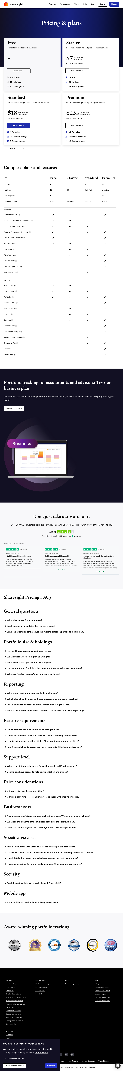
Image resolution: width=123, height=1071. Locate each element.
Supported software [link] (14, 1017)
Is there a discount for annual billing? (24, 791)
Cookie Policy (78, 1067)
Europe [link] (61, 1061)
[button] (118, 1066)
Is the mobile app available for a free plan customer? (32, 902)
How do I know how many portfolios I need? (27, 651)
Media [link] (8, 1038)
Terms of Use (68, 1067)
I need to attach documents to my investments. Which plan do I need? (41, 735)
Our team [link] (9, 1035)
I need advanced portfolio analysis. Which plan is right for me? (37, 704)
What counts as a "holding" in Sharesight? (27, 656)
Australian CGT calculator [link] (16, 997)
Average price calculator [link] (15, 1004)
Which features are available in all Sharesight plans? (32, 729)
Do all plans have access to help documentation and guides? (36, 771)
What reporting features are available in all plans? (31, 693)
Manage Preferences (14, 1058)
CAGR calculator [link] (12, 1007)
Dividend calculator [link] (13, 994)
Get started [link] (19, 71)
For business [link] (65, 4)
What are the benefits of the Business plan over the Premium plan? (39, 821)
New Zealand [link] (73, 1061)
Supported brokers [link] (13, 1011)
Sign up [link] (114, 4)
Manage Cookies (90, 1067)
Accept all (51, 1066)
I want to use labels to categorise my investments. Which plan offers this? (43, 747)
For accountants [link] (41, 987)
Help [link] (85, 4)
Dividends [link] (10, 990)
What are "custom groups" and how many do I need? (32, 674)
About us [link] (9, 1031)
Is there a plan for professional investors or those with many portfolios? (41, 796)
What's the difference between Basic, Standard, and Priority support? (40, 766)
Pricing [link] (77, 4)
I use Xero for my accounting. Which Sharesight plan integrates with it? (41, 741)
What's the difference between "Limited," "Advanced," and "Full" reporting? (44, 710)
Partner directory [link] (42, 984)
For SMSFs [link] (39, 994)
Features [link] (52, 4)
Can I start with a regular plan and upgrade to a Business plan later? (40, 827)
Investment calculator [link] (14, 1001)
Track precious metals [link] (14, 1021)
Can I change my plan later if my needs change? (29, 626)
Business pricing (14, 408)
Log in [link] (102, 4)
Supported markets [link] (13, 1014)
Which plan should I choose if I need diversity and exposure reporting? (41, 699)
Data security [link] (11, 1024)
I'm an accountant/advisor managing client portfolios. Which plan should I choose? (47, 816)
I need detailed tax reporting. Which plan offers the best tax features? (41, 858)
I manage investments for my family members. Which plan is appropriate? (43, 864)
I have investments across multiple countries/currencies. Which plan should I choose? (48, 852)
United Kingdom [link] (88, 1061)
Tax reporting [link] (11, 984)
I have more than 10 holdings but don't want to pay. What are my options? (43, 668)
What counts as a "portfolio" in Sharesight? (27, 662)
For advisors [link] (40, 990)
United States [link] (103, 1061)
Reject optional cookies (14, 1066)
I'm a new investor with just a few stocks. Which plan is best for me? (40, 846)
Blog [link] (92, 4)
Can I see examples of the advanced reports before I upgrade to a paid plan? (44, 631)
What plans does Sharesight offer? (23, 620)
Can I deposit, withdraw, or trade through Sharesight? (32, 883)
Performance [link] (11, 987)
